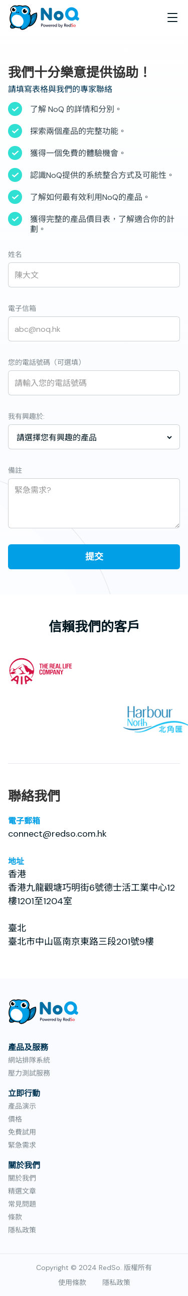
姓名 (15, 254)
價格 (15, 1119)
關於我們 (22, 1178)
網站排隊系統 (29, 1060)
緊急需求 (22, 1145)
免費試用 (22, 1132)
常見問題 (22, 1204)
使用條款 (72, 1282)
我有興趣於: (26, 416)
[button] (172, 17)
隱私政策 (22, 1230)
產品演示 (22, 1106)
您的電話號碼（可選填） (46, 362)
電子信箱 (22, 308)
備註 (15, 470)
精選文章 (22, 1191)
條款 (15, 1217)
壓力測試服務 (29, 1073)
